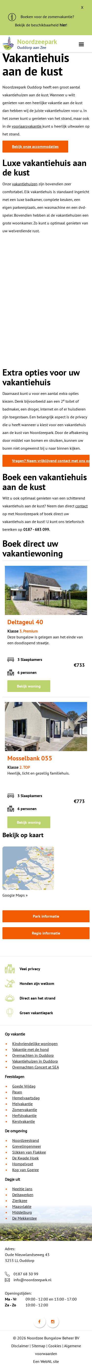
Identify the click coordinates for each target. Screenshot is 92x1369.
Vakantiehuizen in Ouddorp (35, 1061)
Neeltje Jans (22, 1188)
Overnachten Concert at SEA (35, 1067)
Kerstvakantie (23, 1121)
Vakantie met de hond (30, 1049)
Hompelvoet (22, 1163)
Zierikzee (19, 1200)
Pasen (17, 1092)
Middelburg (22, 1212)
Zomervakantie (24, 1109)
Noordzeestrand (25, 1140)
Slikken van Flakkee (29, 1152)
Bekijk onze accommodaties (35, 146)
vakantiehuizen (25, 183)
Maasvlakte (21, 1206)
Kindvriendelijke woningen (35, 1043)
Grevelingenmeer (26, 1146)
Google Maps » (15, 895)
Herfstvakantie (24, 1115)
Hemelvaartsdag (26, 1097)
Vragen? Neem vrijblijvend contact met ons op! (51, 460)
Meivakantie (22, 1103)
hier (63, 24)
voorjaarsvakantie (27, 126)
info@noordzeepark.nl (32, 1279)
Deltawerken (22, 1194)
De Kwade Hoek (25, 1158)
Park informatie (46, 916)
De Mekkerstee (24, 1218)
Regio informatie (46, 933)
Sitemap (38, 1345)
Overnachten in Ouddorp (33, 1055)
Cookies (54, 1345)
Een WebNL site (46, 1361)
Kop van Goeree (25, 1169)
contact (81, 505)
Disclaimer (20, 1345)
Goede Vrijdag (24, 1086)
